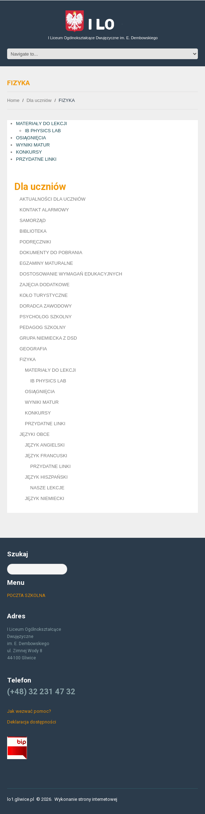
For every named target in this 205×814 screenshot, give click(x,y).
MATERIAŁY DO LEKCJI (41, 123)
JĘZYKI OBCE (35, 434)
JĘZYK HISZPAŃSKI (46, 477)
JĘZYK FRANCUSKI (46, 455)
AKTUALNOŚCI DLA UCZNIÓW (53, 199)
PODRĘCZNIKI (35, 241)
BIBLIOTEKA (33, 231)
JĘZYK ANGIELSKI (45, 445)
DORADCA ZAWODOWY (46, 306)
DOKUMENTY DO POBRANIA (51, 252)
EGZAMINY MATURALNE (46, 263)
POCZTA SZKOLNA (26, 595)
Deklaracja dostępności (31, 722)
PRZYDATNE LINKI (36, 159)
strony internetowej (97, 799)
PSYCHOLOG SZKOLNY (46, 316)
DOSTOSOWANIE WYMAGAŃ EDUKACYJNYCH (71, 274)
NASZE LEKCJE (47, 487)
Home (13, 100)
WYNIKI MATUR (33, 145)
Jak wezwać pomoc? (29, 711)
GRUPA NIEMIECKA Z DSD (48, 338)
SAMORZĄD (33, 220)
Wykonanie (65, 799)
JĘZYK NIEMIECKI (44, 498)
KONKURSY (29, 152)
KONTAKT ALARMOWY (44, 209)
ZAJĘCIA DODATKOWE (45, 284)
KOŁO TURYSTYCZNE (44, 295)
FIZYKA (28, 359)
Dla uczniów (39, 100)
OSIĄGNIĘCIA (31, 137)
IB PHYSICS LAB (43, 130)
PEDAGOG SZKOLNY (43, 327)
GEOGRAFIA (33, 348)
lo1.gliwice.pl (20, 799)
